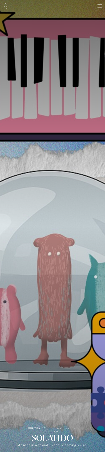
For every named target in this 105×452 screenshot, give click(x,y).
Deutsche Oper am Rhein (5, 5)
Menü (100, 6)
